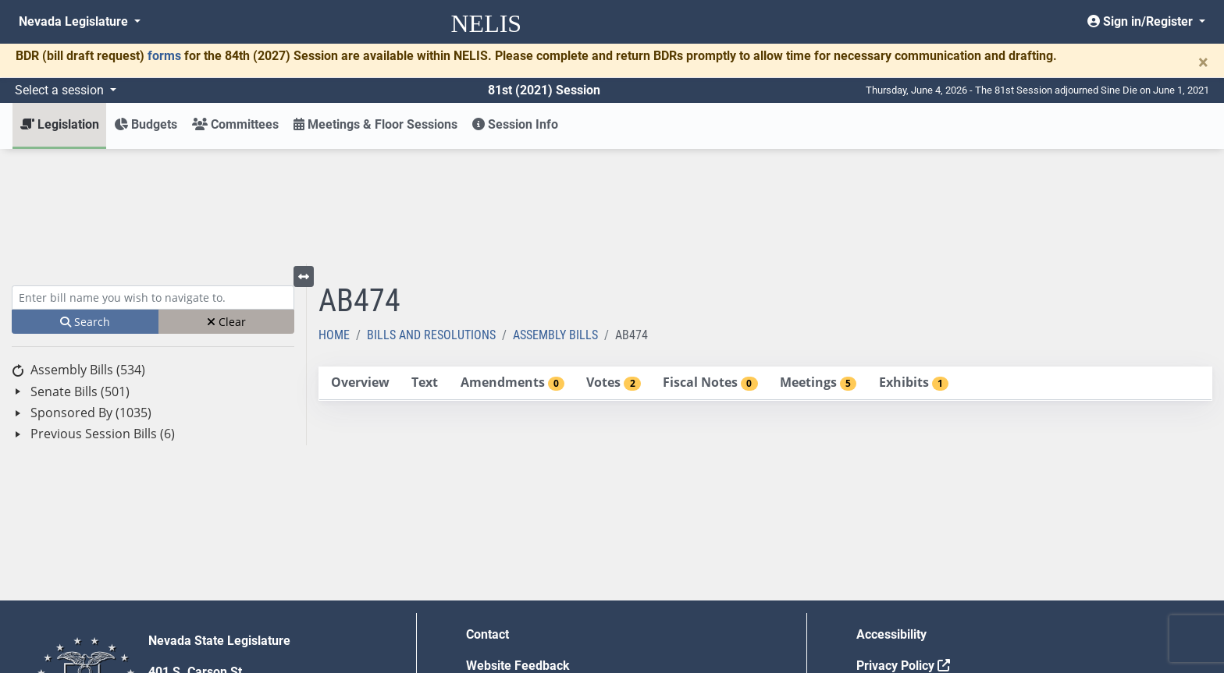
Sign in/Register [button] (1141, 21)
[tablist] (765, 269)
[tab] (359, 269)
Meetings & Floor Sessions (375, 124)
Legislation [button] (59, 124)
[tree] (153, 287)
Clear (226, 207)
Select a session (61, 90)
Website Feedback (518, 551)
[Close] (1203, 62)
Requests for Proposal (918, 582)
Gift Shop (492, 613)
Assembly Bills (555, 220)
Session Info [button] (515, 124)
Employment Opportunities (540, 582)
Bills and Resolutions (431, 220)
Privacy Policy (903, 551)
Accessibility (891, 519)
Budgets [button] (145, 124)
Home (334, 220)
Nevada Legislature (75, 21)
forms (164, 55)
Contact (487, 519)
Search (85, 207)
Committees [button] (235, 124)
